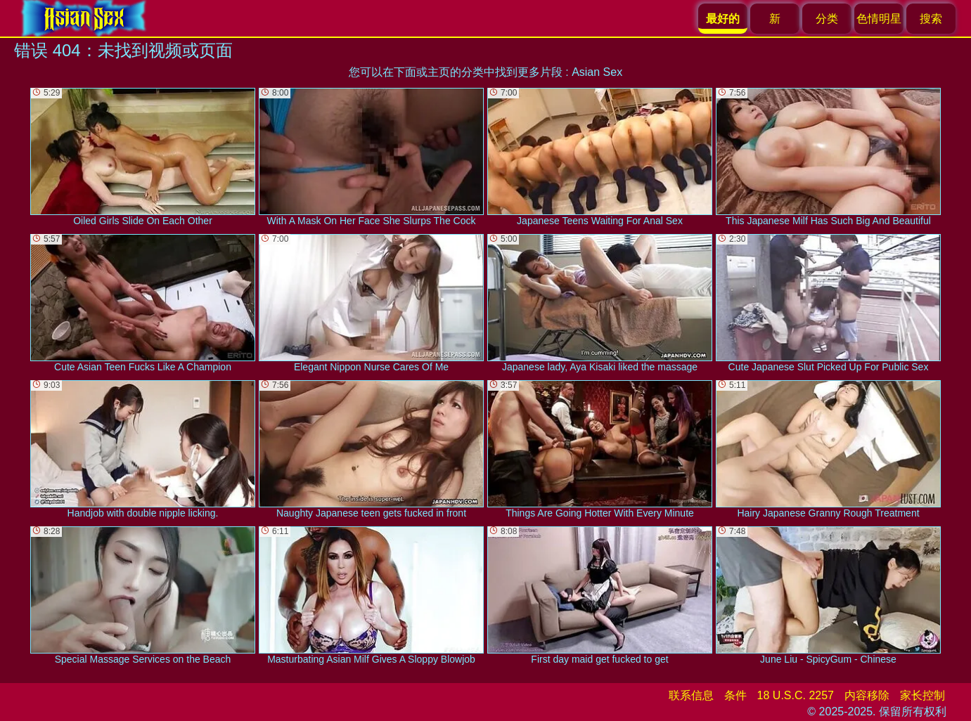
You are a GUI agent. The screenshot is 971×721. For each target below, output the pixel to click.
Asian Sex (597, 72)
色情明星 (878, 19)
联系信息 (691, 695)
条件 (735, 695)
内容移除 (866, 695)
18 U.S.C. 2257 (795, 695)
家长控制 (922, 695)
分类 (827, 19)
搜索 (931, 19)
